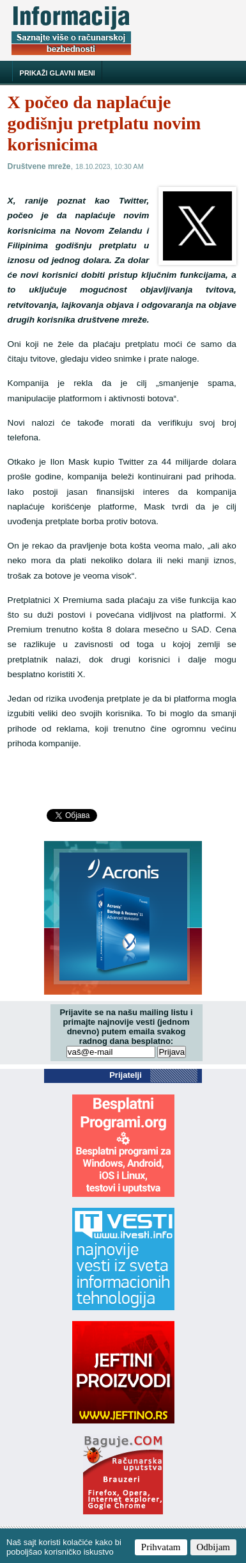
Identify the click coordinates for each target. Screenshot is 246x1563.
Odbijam (214, 1547)
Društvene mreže (39, 166)
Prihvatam (161, 1547)
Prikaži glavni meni (57, 73)
